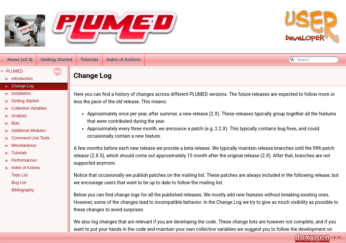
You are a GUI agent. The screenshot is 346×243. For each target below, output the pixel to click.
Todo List (19, 175)
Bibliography (22, 190)
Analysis (19, 115)
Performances (24, 160)
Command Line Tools (30, 138)
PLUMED (14, 71)
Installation (21, 93)
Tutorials (89, 59)
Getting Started (56, 59)
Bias (15, 123)
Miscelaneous (23, 145)
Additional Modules (28, 130)
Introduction (22, 78)
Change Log (22, 86)
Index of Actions (124, 59)
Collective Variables (29, 108)
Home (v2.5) (19, 59)
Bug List (18, 182)
